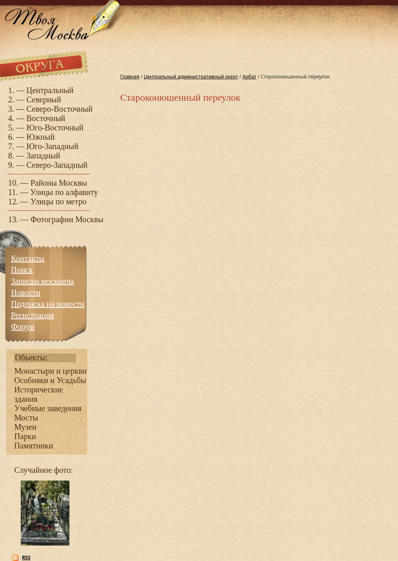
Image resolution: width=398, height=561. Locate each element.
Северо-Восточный (59, 108)
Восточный (45, 118)
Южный (40, 136)
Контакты (28, 258)
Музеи (25, 426)
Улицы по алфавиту (64, 192)
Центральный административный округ (191, 76)
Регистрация (32, 315)
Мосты (26, 417)
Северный (43, 99)
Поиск (22, 269)
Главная (129, 76)
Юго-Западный (52, 146)
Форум (23, 326)
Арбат (249, 76)
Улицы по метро (58, 201)
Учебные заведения (48, 408)
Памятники (33, 445)
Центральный (50, 90)
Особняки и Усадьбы (50, 380)
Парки (25, 436)
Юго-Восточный (55, 127)
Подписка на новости (47, 303)
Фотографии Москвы (67, 219)
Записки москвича (42, 281)
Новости (26, 292)
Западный (43, 155)
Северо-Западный (57, 164)
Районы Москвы (58, 182)
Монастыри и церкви (50, 370)
